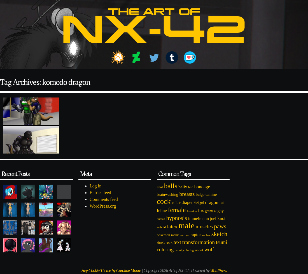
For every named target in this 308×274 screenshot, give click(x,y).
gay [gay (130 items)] (221, 210)
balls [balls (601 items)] (171, 186)
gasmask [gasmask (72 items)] (210, 211)
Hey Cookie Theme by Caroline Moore (111, 270)
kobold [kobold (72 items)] (161, 227)
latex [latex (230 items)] (172, 226)
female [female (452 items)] (177, 209)
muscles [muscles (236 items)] (204, 226)
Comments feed (104, 199)
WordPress (218, 270)
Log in (95, 186)
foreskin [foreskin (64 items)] (192, 211)
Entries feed (100, 192)
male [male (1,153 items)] (186, 225)
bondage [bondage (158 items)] (202, 186)
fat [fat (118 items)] (222, 202)
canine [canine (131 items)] (211, 194)
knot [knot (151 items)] (222, 218)
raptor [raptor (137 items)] (195, 234)
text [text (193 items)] (177, 242)
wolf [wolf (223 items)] (209, 249)
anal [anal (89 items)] (160, 187)
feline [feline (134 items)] (162, 210)
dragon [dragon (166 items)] (211, 202)
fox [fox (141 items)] (201, 210)
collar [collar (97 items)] (176, 203)
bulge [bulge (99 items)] (200, 194)
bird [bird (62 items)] (190, 187)
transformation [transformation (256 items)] (198, 242)
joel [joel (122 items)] (213, 218)
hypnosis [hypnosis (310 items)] (176, 218)
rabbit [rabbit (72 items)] (175, 235)
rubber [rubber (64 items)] (206, 235)
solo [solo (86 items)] (169, 243)
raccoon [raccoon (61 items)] (185, 235)
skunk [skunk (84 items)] (161, 243)
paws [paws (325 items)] (220, 226)
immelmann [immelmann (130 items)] (198, 218)
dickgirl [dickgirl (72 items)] (199, 203)
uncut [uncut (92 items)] (199, 250)
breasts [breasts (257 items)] (187, 194)
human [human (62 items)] (161, 218)
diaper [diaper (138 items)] (187, 202)
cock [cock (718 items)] (164, 201)
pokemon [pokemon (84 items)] (163, 235)
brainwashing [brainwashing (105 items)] (167, 194)
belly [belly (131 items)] (182, 186)
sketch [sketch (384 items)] (219, 234)
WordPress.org (103, 206)
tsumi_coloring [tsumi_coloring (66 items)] (184, 250)
